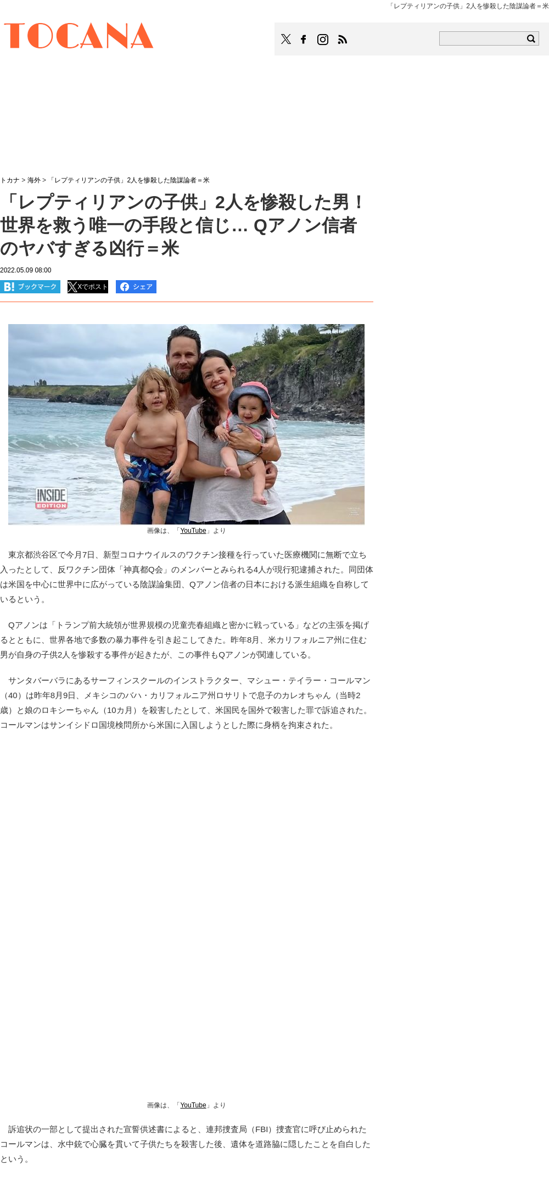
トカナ (10, 180)
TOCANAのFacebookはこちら (304, 39)
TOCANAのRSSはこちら (343, 39)
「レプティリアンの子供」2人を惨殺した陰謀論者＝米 (129, 180)
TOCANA (79, 37)
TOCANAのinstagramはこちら (323, 39)
